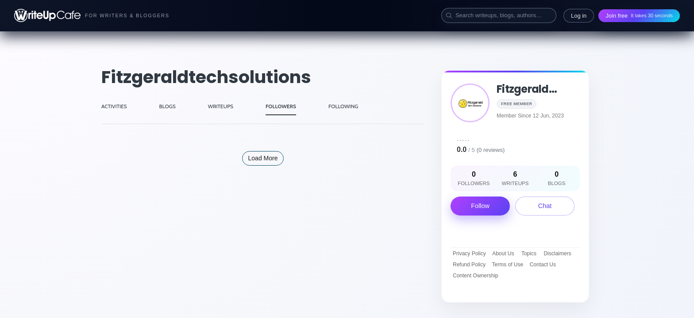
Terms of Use (508, 264)
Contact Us (543, 264)
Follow (480, 205)
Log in (578, 15)
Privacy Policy (469, 253)
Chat (544, 205)
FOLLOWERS (281, 106)
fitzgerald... (527, 89)
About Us (503, 253)
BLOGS (167, 106)
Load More (263, 158)
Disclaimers (557, 253)
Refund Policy (469, 264)
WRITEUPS (220, 106)
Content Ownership (475, 276)
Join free (639, 15)
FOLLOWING (343, 106)
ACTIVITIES (114, 106)
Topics (528, 253)
